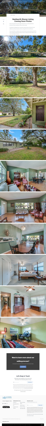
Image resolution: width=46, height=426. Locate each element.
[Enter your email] (21, 382)
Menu (35, 1)
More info (31, 424)
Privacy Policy (41, 418)
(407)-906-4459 (22, 408)
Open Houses (25, 1)
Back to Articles (13, 15)
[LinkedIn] (4, 403)
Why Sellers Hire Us (19, 1)
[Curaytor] (6, 407)
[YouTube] (5, 403)
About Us (14, 1)
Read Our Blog (22, 406)
